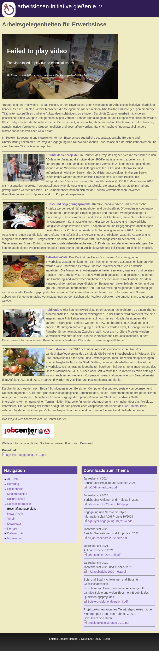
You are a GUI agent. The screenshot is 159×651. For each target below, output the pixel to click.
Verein (11, 518)
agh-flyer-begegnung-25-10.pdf (26, 454)
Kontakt (12, 528)
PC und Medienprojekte (62, 155)
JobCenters (131, 406)
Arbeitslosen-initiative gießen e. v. (60, 6)
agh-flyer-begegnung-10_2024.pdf (110, 521)
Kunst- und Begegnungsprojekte (68, 204)
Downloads (14, 523)
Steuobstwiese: (57, 349)
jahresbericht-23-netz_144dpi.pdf (109, 504)
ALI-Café (13, 479)
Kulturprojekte (16, 499)
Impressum (14, 538)
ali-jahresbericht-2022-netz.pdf (107, 538)
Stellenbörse (15, 489)
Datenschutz (15, 533)
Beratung (13, 484)
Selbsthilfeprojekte (19, 504)
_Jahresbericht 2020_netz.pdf (107, 571)
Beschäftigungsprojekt (21, 508)
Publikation (53, 309)
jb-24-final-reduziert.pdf (103, 487)
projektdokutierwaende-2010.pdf (108, 622)
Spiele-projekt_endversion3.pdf (108, 601)
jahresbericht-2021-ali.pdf (104, 554)
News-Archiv (15, 513)
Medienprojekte (17, 494)
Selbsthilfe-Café (56, 257)
